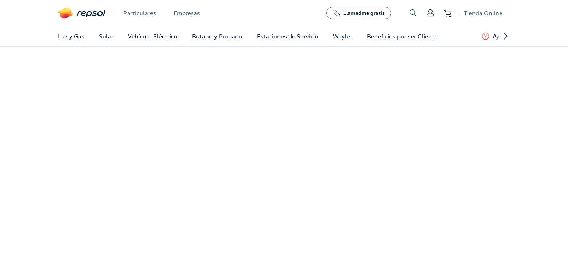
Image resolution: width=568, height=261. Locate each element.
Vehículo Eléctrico (153, 36)
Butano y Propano (217, 36)
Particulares (139, 13)
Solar (106, 36)
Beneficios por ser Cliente (402, 36)
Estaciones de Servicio (287, 36)
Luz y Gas (71, 36)
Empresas (187, 13)
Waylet (342, 36)
